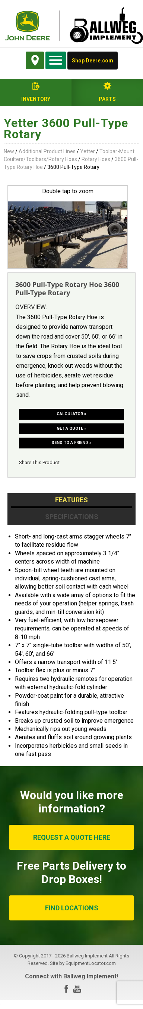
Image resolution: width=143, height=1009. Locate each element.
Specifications (71, 517)
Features (71, 500)
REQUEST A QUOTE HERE (71, 837)
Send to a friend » (71, 442)
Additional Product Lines (47, 151)
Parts (107, 99)
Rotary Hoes (96, 159)
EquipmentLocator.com (91, 963)
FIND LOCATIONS (71, 908)
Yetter (87, 151)
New (9, 151)
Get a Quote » (71, 428)
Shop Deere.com (92, 61)
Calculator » (71, 413)
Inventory (35, 99)
